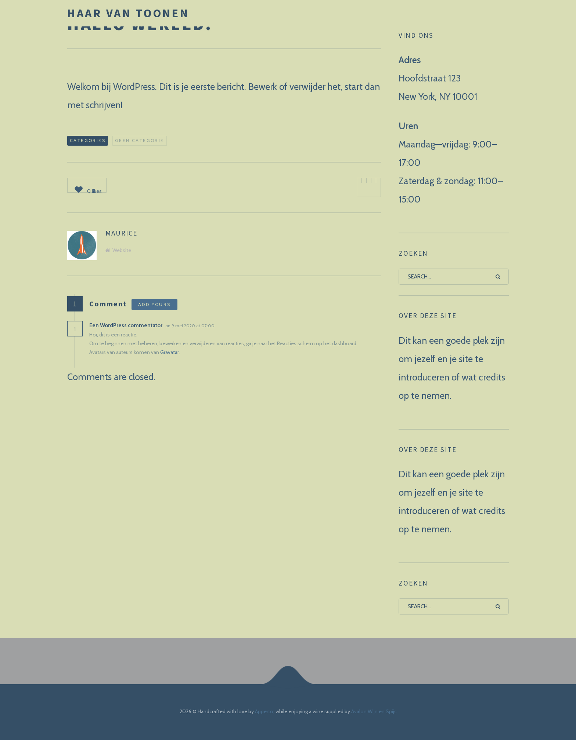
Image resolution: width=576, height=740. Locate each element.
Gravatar (169, 352)
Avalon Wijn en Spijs (374, 711)
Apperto (264, 711)
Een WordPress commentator (125, 325)
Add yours (154, 304)
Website (118, 250)
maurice (121, 233)
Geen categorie (139, 140)
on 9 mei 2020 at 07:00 (190, 325)
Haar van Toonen (128, 13)
